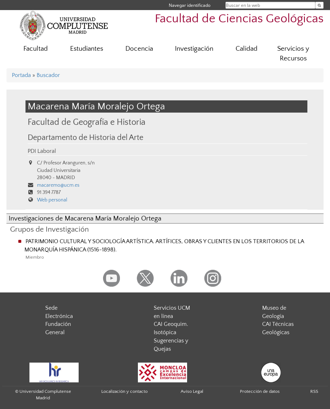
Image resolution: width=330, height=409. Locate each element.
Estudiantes (86, 49)
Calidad (246, 49)
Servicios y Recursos (293, 53)
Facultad (35, 49)
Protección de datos (260, 391)
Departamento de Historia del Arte (85, 137)
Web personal (52, 200)
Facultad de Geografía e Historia (86, 122)
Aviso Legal (192, 391)
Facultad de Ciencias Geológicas (239, 19)
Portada (21, 75)
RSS (314, 391)
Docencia (139, 49)
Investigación (194, 49)
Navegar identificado (189, 5)
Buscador (48, 75)
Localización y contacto (124, 391)
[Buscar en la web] (319, 5)
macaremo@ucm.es (58, 185)
